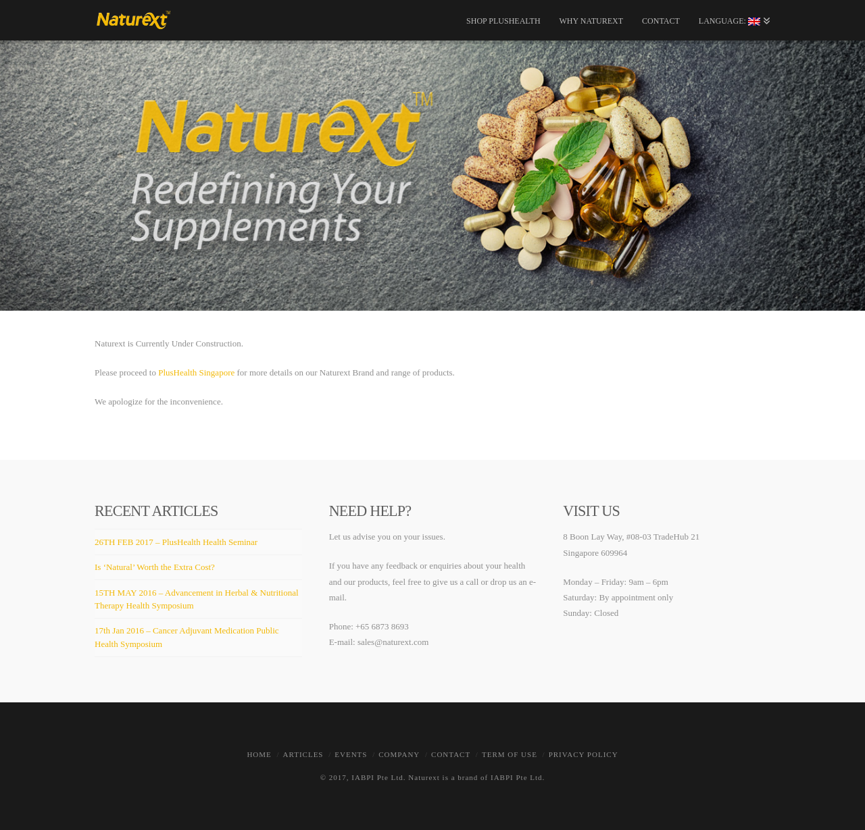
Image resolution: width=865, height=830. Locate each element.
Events (351, 754)
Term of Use (509, 754)
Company (399, 754)
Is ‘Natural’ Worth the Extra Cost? (155, 567)
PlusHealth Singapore (196, 372)
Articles (303, 754)
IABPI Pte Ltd (377, 777)
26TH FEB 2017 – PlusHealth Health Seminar (176, 542)
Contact (450, 754)
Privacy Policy (583, 754)
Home (259, 754)
